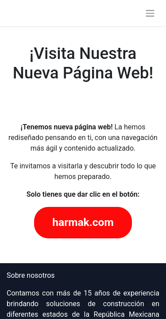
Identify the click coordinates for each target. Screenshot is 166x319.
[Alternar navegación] (150, 13)
